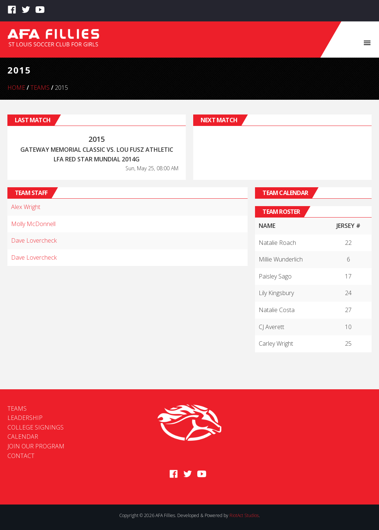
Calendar (22, 436)
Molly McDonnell (33, 224)
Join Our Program (35, 446)
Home (16, 87)
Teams (40, 87)
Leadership (25, 418)
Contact (20, 456)
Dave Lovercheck (34, 240)
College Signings (35, 427)
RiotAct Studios (244, 515)
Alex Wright (25, 207)
